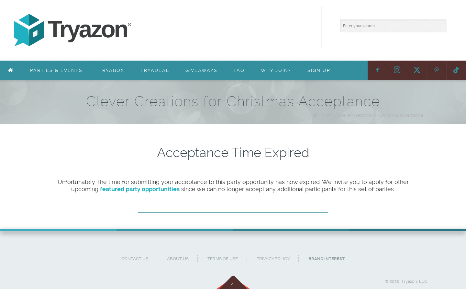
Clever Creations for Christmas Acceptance (381, 115)
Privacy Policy (273, 258)
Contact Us (134, 258)
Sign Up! (319, 70)
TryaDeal (154, 70)
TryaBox (111, 70)
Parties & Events (56, 70)
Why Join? (276, 70)
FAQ (239, 70)
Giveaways (201, 70)
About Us (178, 258)
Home (324, 115)
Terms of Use (222, 258)
